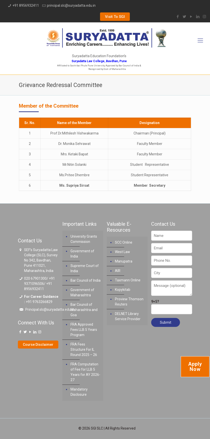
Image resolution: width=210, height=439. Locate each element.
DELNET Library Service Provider (127, 316)
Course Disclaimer (38, 345)
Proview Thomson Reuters (129, 301)
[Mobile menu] (200, 40)
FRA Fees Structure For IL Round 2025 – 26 (83, 349)
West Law (122, 252)
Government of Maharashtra (82, 292)
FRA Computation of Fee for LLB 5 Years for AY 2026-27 (85, 372)
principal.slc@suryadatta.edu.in (71, 5)
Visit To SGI (115, 16)
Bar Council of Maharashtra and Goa (84, 310)
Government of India (82, 253)
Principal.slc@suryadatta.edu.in (49, 309)
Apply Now (195, 366)
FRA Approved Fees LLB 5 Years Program (83, 329)
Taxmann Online (127, 280)
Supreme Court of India (84, 268)
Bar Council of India (85, 280)
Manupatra (123, 261)
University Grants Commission (83, 239)
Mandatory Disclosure (79, 391)
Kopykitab (122, 290)
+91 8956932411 (25, 5)
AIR (117, 271)
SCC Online (123, 242)
